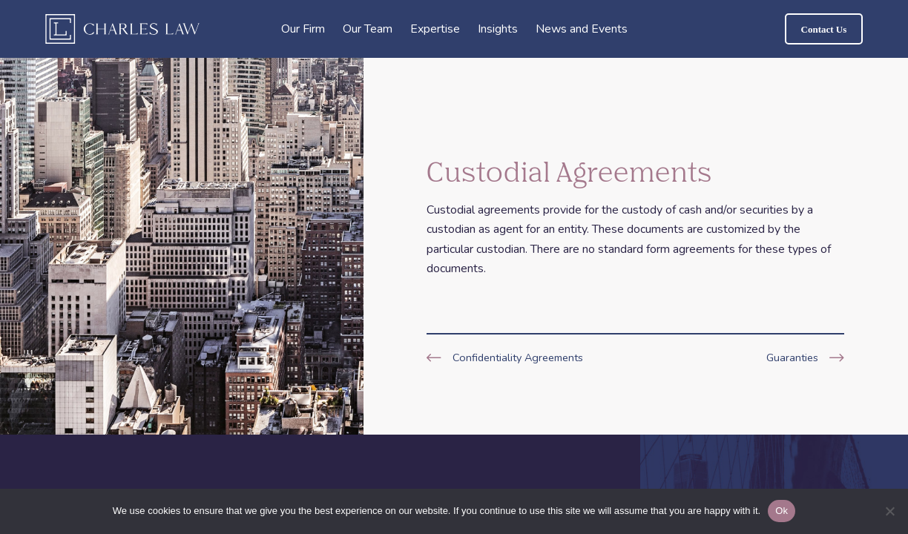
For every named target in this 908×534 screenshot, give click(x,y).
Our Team (367, 29)
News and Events (582, 29)
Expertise (435, 29)
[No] (889, 511)
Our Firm (303, 29)
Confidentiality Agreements (518, 357)
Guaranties (792, 357)
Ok (781, 510)
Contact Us (824, 29)
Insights (498, 29)
